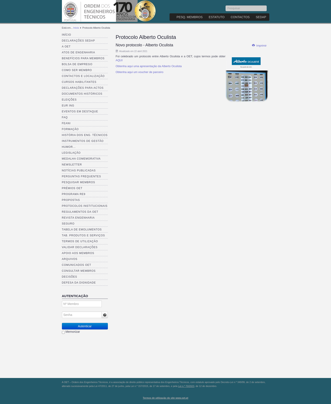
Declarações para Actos (83, 87)
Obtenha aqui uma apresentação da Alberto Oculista (149, 66)
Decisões (69, 276)
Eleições (69, 99)
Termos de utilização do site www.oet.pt (165, 398)
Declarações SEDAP (78, 40)
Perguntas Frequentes (81, 176)
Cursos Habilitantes (79, 82)
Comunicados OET (76, 264)
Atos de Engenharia (78, 52)
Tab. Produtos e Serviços (83, 235)
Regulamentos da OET (80, 211)
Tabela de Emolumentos (82, 229)
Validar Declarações (80, 247)
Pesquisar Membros (78, 182)
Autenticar (85, 326)
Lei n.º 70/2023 (186, 386)
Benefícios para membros (83, 58)
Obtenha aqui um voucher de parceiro (139, 72)
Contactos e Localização (83, 76)
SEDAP (261, 17)
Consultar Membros (79, 270)
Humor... (69, 146)
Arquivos (69, 259)
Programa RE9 (74, 194)
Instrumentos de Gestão (83, 141)
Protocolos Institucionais (85, 205)
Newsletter (72, 164)
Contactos (240, 17)
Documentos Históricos (82, 93)
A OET (66, 46)
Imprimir (259, 45)
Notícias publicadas (79, 170)
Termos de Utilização (80, 241)
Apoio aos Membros (78, 253)
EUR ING (68, 105)
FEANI (66, 123)
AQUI (119, 60)
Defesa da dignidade (79, 282)
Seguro (68, 223)
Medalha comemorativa (81, 158)
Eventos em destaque (80, 111)
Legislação (71, 152)
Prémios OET (72, 188)
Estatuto (216, 17)
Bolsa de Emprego (77, 64)
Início (76, 27)
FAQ (65, 117)
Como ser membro (77, 70)
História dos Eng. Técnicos (85, 135)
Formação (70, 129)
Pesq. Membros (190, 17)
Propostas (71, 200)
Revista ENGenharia (78, 217)
